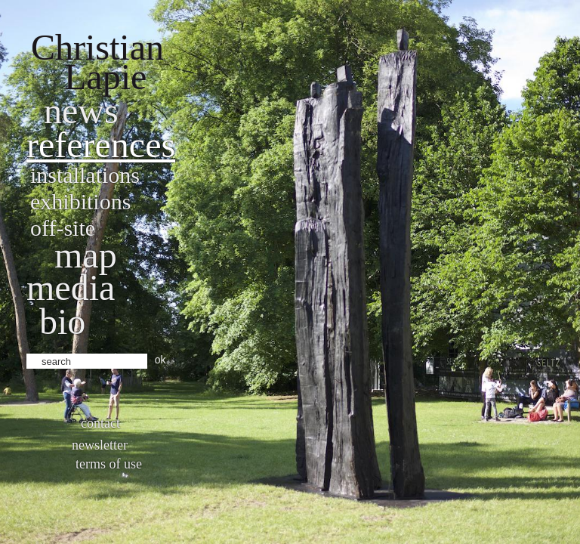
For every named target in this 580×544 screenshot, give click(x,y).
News (81, 111)
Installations (85, 174)
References (100, 145)
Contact (100, 423)
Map (85, 255)
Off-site (62, 227)
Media (70, 287)
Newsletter (100, 445)
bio (62, 321)
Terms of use (109, 463)
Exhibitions (80, 201)
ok (160, 360)
